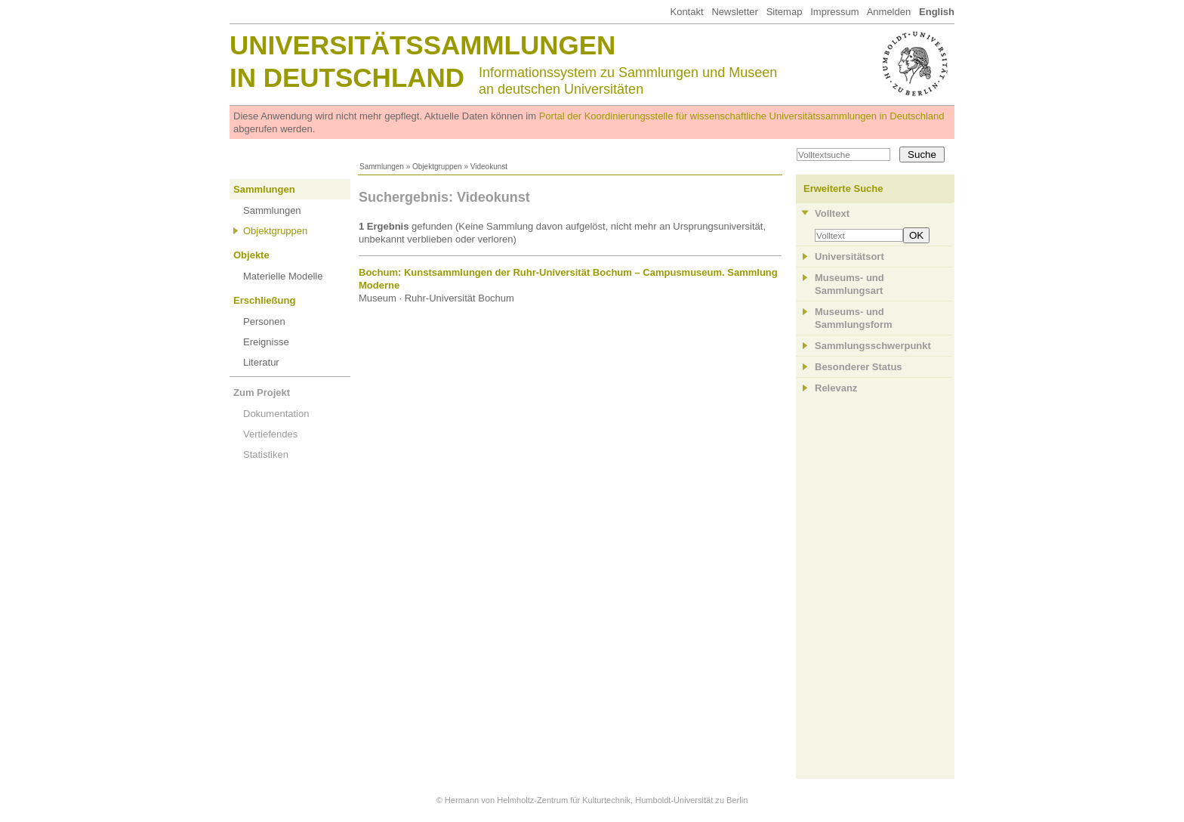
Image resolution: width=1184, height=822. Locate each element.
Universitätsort (849, 256)
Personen (264, 321)
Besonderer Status (858, 366)
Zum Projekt (261, 392)
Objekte (251, 255)
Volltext (832, 213)
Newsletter (734, 11)
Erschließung (264, 300)
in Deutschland (347, 77)
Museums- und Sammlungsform (854, 318)
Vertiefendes (270, 434)
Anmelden (889, 11)
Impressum (834, 11)
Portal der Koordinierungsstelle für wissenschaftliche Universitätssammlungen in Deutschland (742, 116)
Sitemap (784, 11)
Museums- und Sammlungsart (849, 284)
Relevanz (836, 388)
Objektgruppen (437, 166)
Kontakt (686, 11)
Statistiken (265, 454)
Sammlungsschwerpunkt (873, 345)
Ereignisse (266, 342)
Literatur (261, 362)
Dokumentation (276, 413)
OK (916, 235)
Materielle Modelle (283, 276)
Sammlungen (381, 166)
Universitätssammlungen (422, 45)
